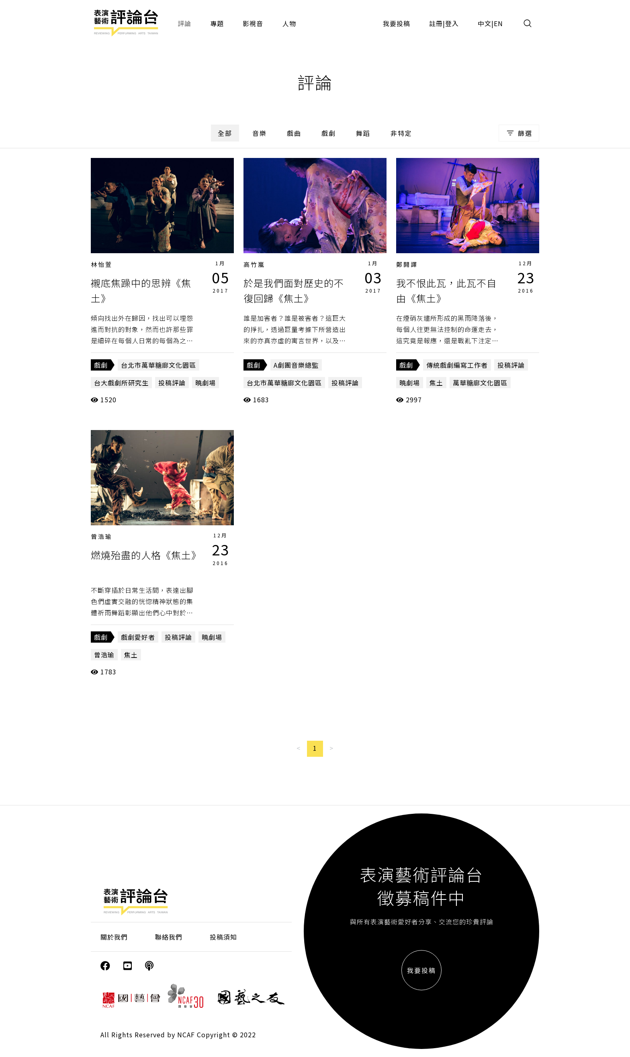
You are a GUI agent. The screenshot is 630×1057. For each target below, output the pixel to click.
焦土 (436, 382)
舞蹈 (363, 133)
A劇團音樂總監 (296, 365)
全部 (225, 133)
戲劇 (328, 133)
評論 (184, 23)
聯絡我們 (168, 937)
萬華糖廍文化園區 (480, 382)
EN (498, 23)
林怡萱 (101, 264)
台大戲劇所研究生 (121, 382)
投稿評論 (172, 382)
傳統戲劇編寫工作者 (457, 365)
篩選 (518, 133)
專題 (217, 23)
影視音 (253, 23)
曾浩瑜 (101, 536)
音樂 (259, 133)
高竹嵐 (254, 264)
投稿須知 (223, 937)
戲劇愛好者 (138, 637)
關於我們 (114, 937)
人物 (289, 23)
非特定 (401, 133)
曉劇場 (205, 382)
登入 (452, 23)
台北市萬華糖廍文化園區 (158, 365)
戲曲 (294, 133)
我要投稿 (396, 23)
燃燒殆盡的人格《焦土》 (146, 555)
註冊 (436, 23)
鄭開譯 (407, 264)
